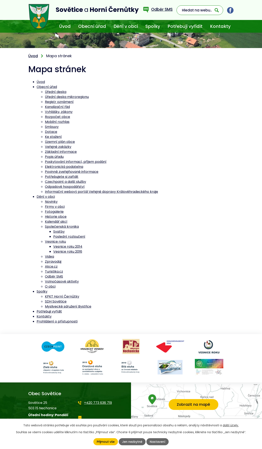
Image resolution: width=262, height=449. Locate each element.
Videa (49, 256)
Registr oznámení (59, 101)
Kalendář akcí (56, 221)
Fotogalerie (54, 211)
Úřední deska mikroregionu (67, 96)
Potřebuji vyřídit (185, 26)
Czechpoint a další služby (65, 181)
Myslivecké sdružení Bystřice (68, 306)
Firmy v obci (55, 206)
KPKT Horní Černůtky (62, 296)
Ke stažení (53, 136)
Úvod (65, 26)
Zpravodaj (53, 261)
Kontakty (220, 26)
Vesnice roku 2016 (67, 251)
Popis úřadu (54, 156)
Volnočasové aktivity (62, 281)
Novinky (51, 201)
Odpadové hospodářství (65, 186)
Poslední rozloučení (69, 236)
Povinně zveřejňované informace (71, 171)
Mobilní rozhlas (57, 121)
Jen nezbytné (132, 442)
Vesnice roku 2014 (67, 246)
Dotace (51, 131)
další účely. (231, 425)
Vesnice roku (55, 241)
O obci (50, 286)
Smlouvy (52, 126)
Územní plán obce (60, 141)
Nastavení (157, 442)
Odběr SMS (54, 276)
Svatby (59, 231)
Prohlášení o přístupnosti (57, 321)
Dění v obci (126, 26)
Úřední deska (55, 91)
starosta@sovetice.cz (96, 420)
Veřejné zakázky (58, 146)
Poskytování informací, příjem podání (75, 161)
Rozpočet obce (57, 116)
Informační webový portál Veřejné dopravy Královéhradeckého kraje (101, 191)
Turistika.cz (54, 271)
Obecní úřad (92, 26)
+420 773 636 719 (98, 402)
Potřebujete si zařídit (61, 176)
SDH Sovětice (56, 301)
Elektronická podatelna (64, 166)
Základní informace (61, 151)
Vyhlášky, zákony (59, 111)
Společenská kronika (62, 226)
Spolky (152, 26)
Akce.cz (51, 266)
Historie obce (56, 216)
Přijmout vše (106, 442)
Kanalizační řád (57, 106)
